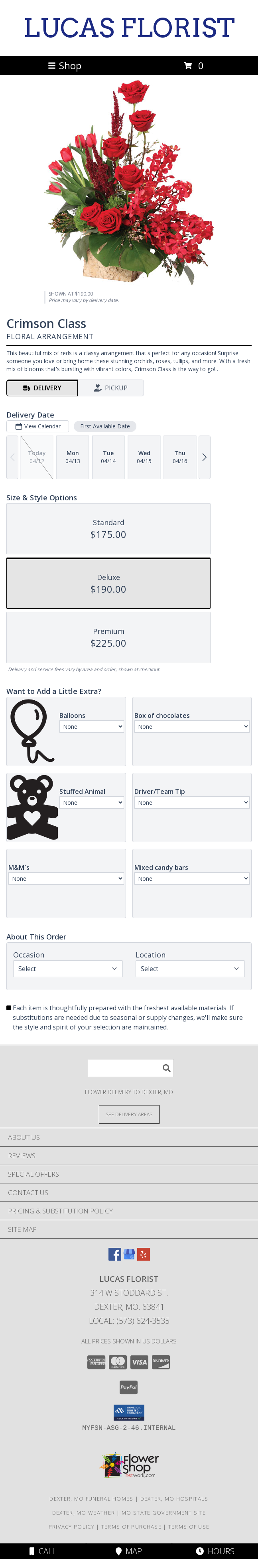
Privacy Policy (72, 1526)
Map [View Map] (129, 1551)
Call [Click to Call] (43, 1551)
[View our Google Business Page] (129, 1258)
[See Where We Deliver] (129, 1114)
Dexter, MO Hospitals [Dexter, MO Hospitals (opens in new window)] (174, 1498)
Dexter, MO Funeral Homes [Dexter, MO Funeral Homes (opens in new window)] (91, 1498)
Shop (64, 65)
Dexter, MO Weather (83, 1512)
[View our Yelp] (143, 1258)
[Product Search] (131, 1068)
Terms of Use (189, 1526)
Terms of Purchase (131, 1526)
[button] (129, 1413)
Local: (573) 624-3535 (129, 1320)
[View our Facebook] (114, 1258)
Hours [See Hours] (215, 1551)
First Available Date (105, 426)
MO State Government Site (164, 1512)
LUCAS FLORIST (129, 28)
